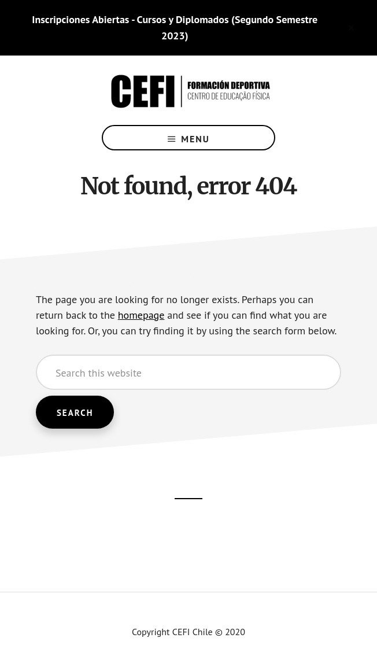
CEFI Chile (188, 90)
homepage (141, 315)
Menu (195, 139)
